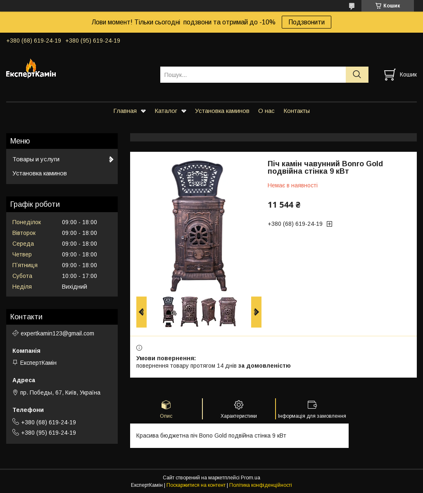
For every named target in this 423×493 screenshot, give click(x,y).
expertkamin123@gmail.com (57, 333)
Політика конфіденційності (260, 485)
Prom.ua (250, 478)
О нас (266, 110)
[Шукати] (357, 75)
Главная (125, 110)
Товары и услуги (35, 159)
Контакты (296, 110)
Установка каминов (222, 110)
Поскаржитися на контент (196, 485)
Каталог (165, 110)
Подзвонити (306, 22)
